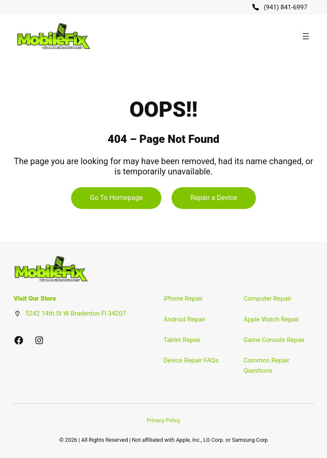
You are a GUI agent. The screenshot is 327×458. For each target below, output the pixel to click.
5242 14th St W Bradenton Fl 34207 (76, 313)
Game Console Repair (274, 340)
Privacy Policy (164, 420)
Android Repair (184, 319)
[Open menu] (306, 36)
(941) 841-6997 (285, 7)
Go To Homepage (116, 198)
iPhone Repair (183, 298)
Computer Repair (267, 298)
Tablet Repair (182, 340)
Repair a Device (213, 198)
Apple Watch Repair (271, 319)
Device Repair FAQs (191, 360)
